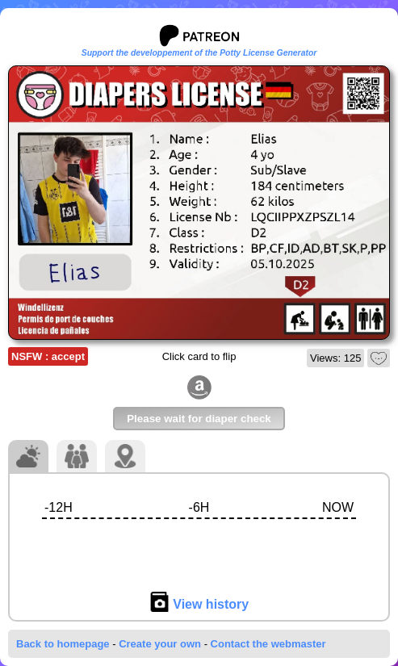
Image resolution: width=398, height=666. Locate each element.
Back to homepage (63, 644)
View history (199, 604)
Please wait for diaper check (199, 419)
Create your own (160, 644)
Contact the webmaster (268, 644)
